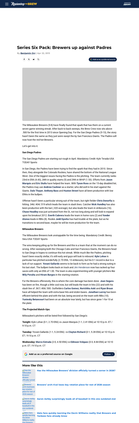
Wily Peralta (28, 274)
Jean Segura (107, 281)
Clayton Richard (76, 332)
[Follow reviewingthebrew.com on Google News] (108, 354)
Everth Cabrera (56, 215)
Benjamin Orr (27, 53)
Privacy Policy (95, 396)
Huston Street (71, 190)
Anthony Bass (51, 190)
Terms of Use (33, 401)
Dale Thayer (36, 190)
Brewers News (38, 373)
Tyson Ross (83, 183)
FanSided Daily (52, 396)
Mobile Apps (33, 396)
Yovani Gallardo (51, 263)
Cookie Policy (52, 401)
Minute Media (19, 413)
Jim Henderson (82, 267)
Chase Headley (30, 211)
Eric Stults (41, 183)
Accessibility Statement (100, 401)
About (30, 391)
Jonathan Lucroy (97, 292)
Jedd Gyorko (62, 219)
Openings (49, 391)
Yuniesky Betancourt (33, 299)
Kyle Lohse (100, 256)
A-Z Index (31, 406)
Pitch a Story (73, 396)
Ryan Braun (107, 288)
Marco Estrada (43, 342)
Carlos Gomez (71, 288)
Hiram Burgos (47, 274)
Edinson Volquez (79, 342)
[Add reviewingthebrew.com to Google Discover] (103, 59)
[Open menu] (6, 4)
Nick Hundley (99, 204)
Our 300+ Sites (95, 391)
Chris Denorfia (104, 200)
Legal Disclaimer (75, 401)
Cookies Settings (53, 406)
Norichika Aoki (88, 288)
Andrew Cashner (52, 187)
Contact (70, 391)
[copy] (38, 59)
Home (25, 373)
